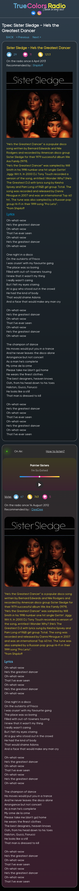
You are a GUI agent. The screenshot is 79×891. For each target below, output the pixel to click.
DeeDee (37, 509)
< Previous (22, 37)
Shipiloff (38, 65)
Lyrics (8, 662)
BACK (10, 37)
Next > (37, 37)
